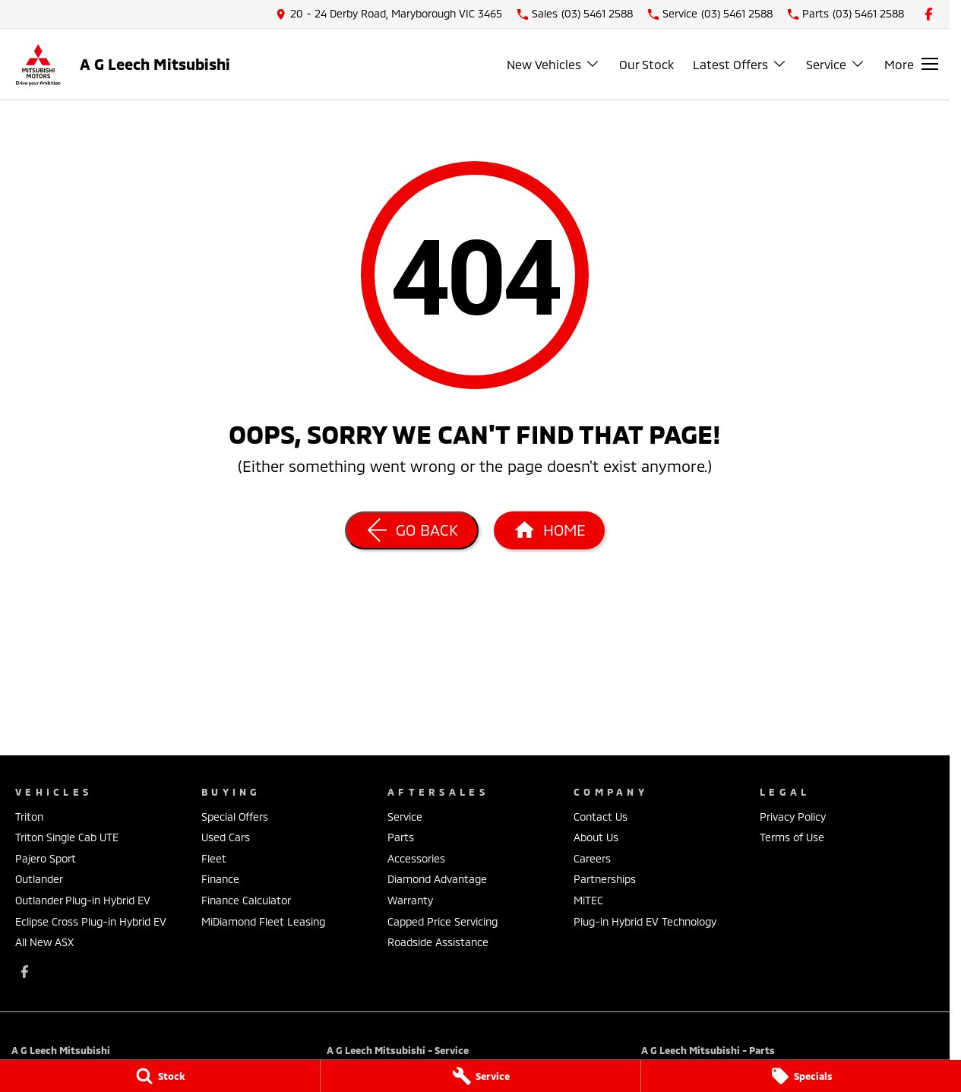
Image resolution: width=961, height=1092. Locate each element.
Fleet (213, 858)
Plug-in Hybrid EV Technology (645, 921)
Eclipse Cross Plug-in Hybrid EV (90, 921)
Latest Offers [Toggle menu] (740, 64)
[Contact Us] (389, 14)
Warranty (410, 900)
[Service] (480, 1076)
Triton (29, 816)
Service (404, 816)
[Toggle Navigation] (911, 64)
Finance (220, 878)
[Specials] (801, 1076)
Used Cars (225, 837)
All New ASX (44, 941)
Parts (400, 837)
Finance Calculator (246, 900)
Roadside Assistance (437, 941)
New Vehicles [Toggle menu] (553, 64)
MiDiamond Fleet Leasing (263, 921)
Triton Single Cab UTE (67, 837)
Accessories (416, 858)
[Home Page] (549, 530)
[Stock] (160, 1076)
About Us (596, 837)
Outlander (39, 878)
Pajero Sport (45, 858)
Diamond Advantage (437, 878)
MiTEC (588, 900)
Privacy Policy (793, 816)
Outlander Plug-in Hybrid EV (82, 900)
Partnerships (605, 878)
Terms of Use (792, 837)
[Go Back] (412, 530)
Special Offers (234, 816)
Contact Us (600, 816)
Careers (592, 858)
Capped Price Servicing (442, 921)
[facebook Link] (928, 14)
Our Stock (646, 64)
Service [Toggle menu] (835, 64)
